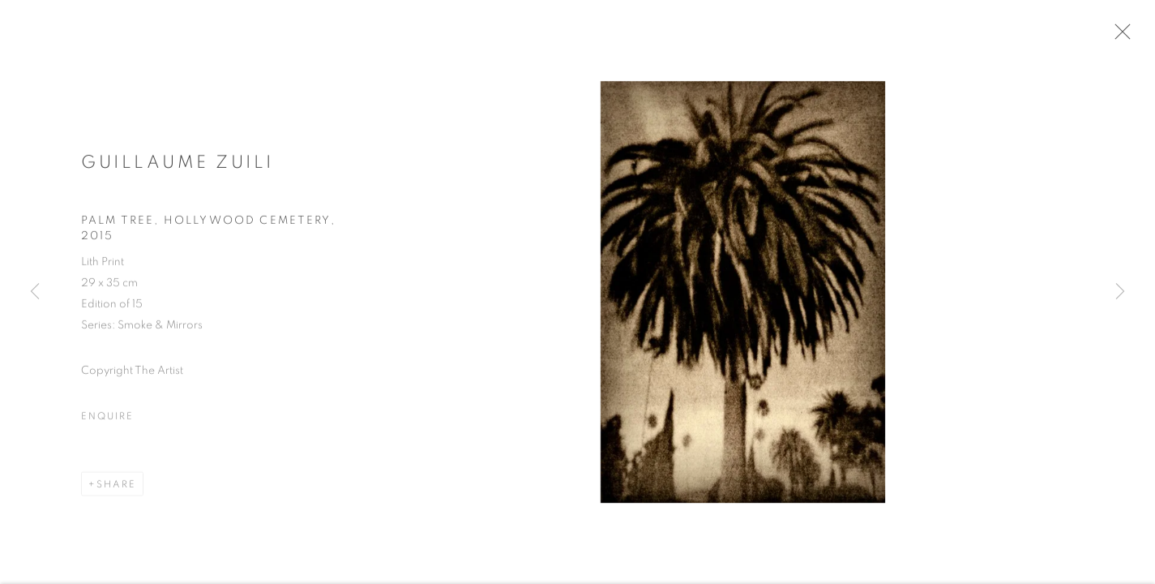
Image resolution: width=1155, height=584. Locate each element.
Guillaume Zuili (177, 166)
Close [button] (1126, 36)
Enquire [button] (107, 421)
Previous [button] (35, 292)
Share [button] (116, 489)
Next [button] (1120, 292)
